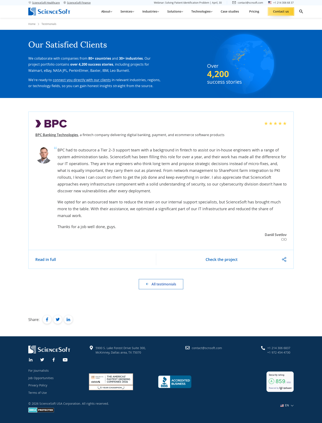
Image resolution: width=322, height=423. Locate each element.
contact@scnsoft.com (207, 348)
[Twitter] (42, 359)
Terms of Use (37, 393)
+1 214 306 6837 (278, 348)
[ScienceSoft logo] (49, 11)
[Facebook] (53, 359)
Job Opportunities (41, 378)
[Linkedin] (30, 359)
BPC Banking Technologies (56, 134)
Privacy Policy (37, 385)
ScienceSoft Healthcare (44, 2)
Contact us (281, 11)
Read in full (45, 259)
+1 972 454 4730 (278, 352)
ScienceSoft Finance (77, 2)
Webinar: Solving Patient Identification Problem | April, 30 (188, 2)
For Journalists (38, 370)
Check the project (222, 259)
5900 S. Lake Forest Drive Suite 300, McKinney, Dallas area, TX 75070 (121, 350)
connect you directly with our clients (82, 80)
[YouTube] (65, 359)
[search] (301, 11)
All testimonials (164, 284)
